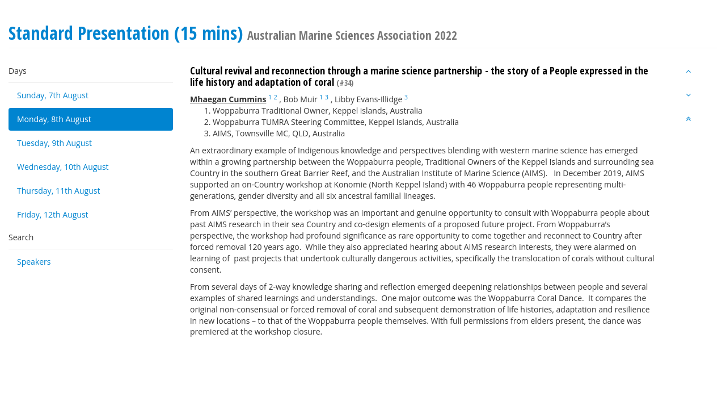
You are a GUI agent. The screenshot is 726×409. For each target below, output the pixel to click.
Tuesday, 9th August (54, 142)
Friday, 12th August (52, 214)
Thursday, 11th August (58, 190)
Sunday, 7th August (52, 95)
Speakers (34, 261)
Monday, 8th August (54, 119)
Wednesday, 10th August (63, 166)
